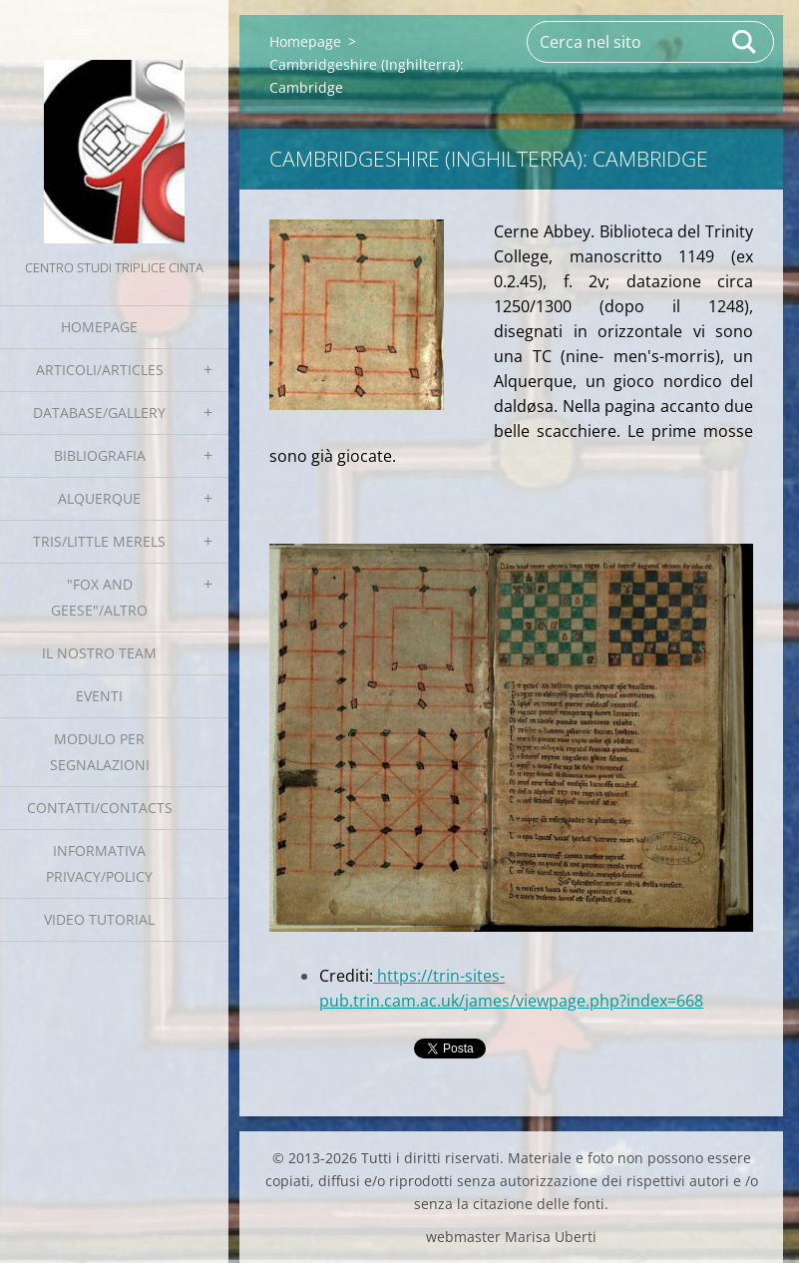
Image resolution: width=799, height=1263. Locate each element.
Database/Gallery (99, 412)
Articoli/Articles (100, 369)
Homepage (99, 326)
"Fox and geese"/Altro (99, 597)
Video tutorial (99, 919)
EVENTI (99, 695)
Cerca (745, 42)
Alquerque (99, 498)
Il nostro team (99, 652)
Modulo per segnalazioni (100, 751)
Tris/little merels (99, 541)
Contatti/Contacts (100, 807)
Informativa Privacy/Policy (99, 863)
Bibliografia (100, 455)
